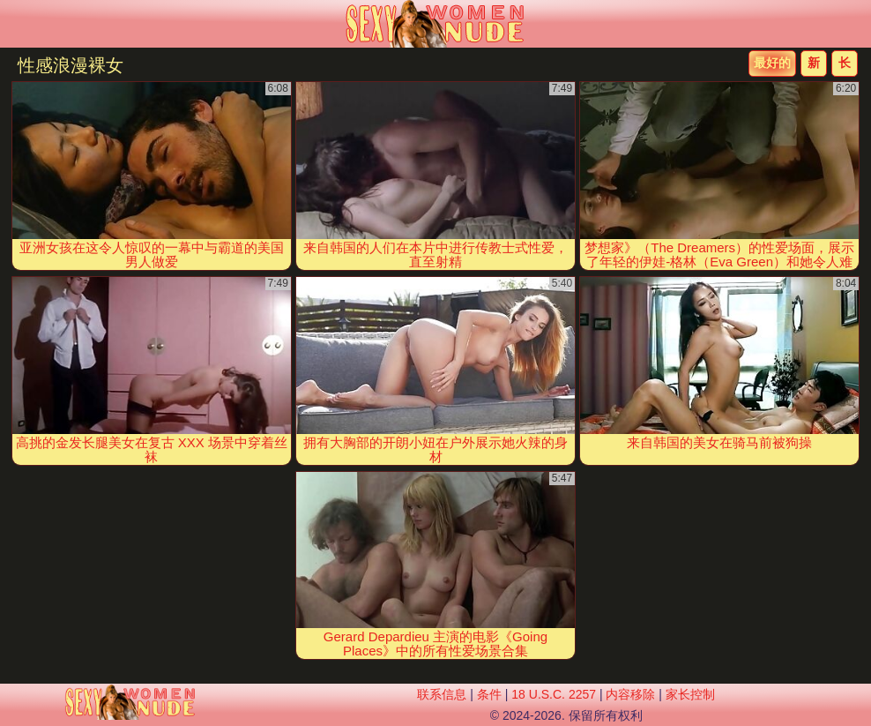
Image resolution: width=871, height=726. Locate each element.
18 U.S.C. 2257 (553, 694)
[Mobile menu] (16, 24)
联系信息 (441, 694)
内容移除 (630, 694)
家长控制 (690, 694)
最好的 (772, 63)
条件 (489, 694)
